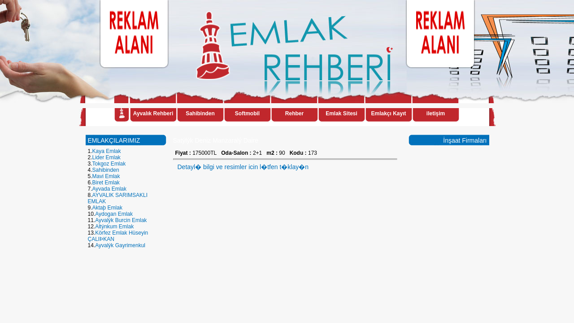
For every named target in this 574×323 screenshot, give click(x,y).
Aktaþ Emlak (107, 208)
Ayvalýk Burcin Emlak (121, 220)
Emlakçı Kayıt (388, 113)
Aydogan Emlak (114, 214)
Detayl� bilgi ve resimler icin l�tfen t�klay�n (243, 166)
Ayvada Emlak (109, 189)
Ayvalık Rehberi (153, 113)
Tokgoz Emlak (109, 164)
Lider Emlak (106, 157)
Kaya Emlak (106, 151)
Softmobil (247, 113)
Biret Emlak (106, 182)
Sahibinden (200, 113)
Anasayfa (122, 114)
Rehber (294, 113)
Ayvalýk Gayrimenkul (120, 245)
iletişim (435, 113)
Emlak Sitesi (341, 113)
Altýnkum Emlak (114, 226)
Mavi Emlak (106, 176)
